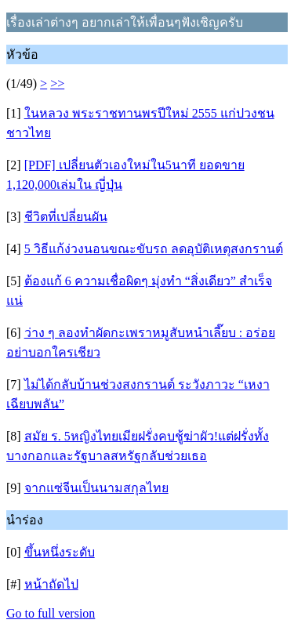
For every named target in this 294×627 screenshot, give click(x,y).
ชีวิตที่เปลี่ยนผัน (65, 216)
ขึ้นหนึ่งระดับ (59, 552)
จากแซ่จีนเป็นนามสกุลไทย (96, 488)
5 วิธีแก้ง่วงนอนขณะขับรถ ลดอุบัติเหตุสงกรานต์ (153, 249)
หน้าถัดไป (51, 584)
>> (57, 83)
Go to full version (50, 613)
